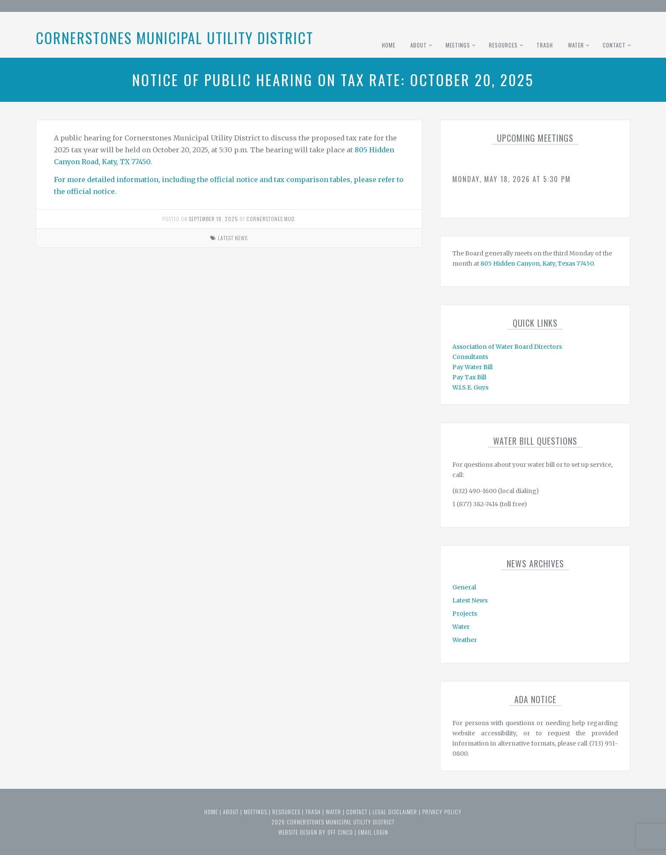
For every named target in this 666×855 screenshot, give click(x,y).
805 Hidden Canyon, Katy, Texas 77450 (536, 263)
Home (388, 45)
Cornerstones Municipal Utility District (174, 37)
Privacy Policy (442, 811)
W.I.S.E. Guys (470, 387)
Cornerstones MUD (270, 218)
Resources (503, 45)
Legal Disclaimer (395, 811)
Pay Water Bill (472, 367)
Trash (544, 45)
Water (576, 45)
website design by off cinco (315, 832)
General (464, 587)
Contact (614, 45)
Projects (464, 613)
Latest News (233, 237)
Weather (464, 640)
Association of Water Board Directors (507, 346)
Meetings (458, 45)
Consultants (470, 357)
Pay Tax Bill (469, 377)
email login (373, 832)
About (418, 45)
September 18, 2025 (213, 218)
